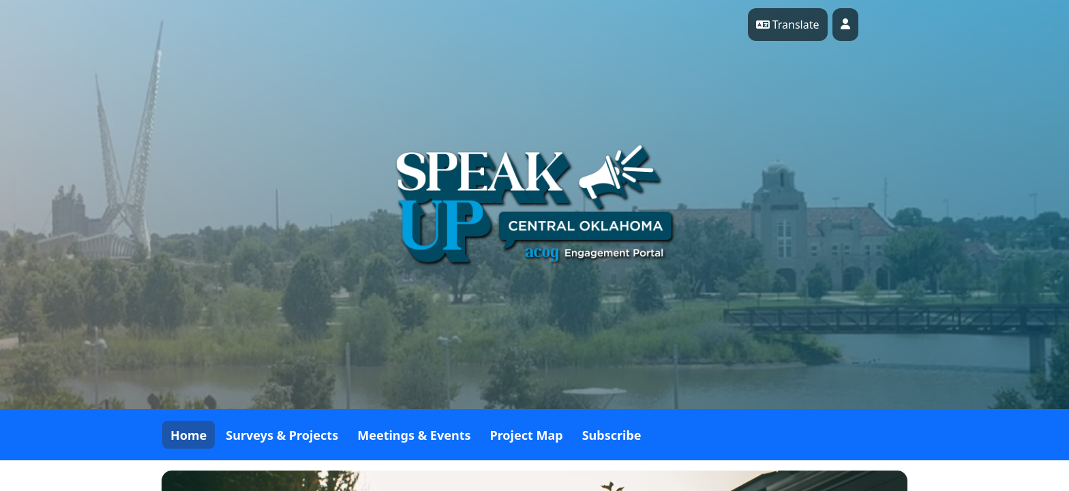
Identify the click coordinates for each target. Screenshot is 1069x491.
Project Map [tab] (526, 435)
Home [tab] (188, 435)
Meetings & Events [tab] (413, 435)
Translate (787, 24)
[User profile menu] (845, 24)
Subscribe (612, 435)
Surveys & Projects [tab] (282, 435)
